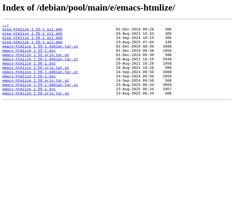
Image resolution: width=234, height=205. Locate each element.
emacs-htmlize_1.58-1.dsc (29, 87)
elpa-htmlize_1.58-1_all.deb (32, 41)
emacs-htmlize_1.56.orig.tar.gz (35, 76)
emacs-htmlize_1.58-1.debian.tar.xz (40, 82)
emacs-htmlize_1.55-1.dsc (29, 56)
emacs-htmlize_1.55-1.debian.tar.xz (40, 51)
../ (5, 25)
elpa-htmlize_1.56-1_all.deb (32, 35)
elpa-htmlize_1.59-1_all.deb (32, 46)
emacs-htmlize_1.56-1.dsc (29, 71)
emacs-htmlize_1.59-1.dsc (29, 102)
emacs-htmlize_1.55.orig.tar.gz (35, 61)
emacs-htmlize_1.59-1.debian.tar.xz (40, 97)
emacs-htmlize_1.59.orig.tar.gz (35, 107)
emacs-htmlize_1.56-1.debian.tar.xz (40, 66)
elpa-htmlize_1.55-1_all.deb (32, 30)
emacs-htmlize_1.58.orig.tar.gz (35, 92)
